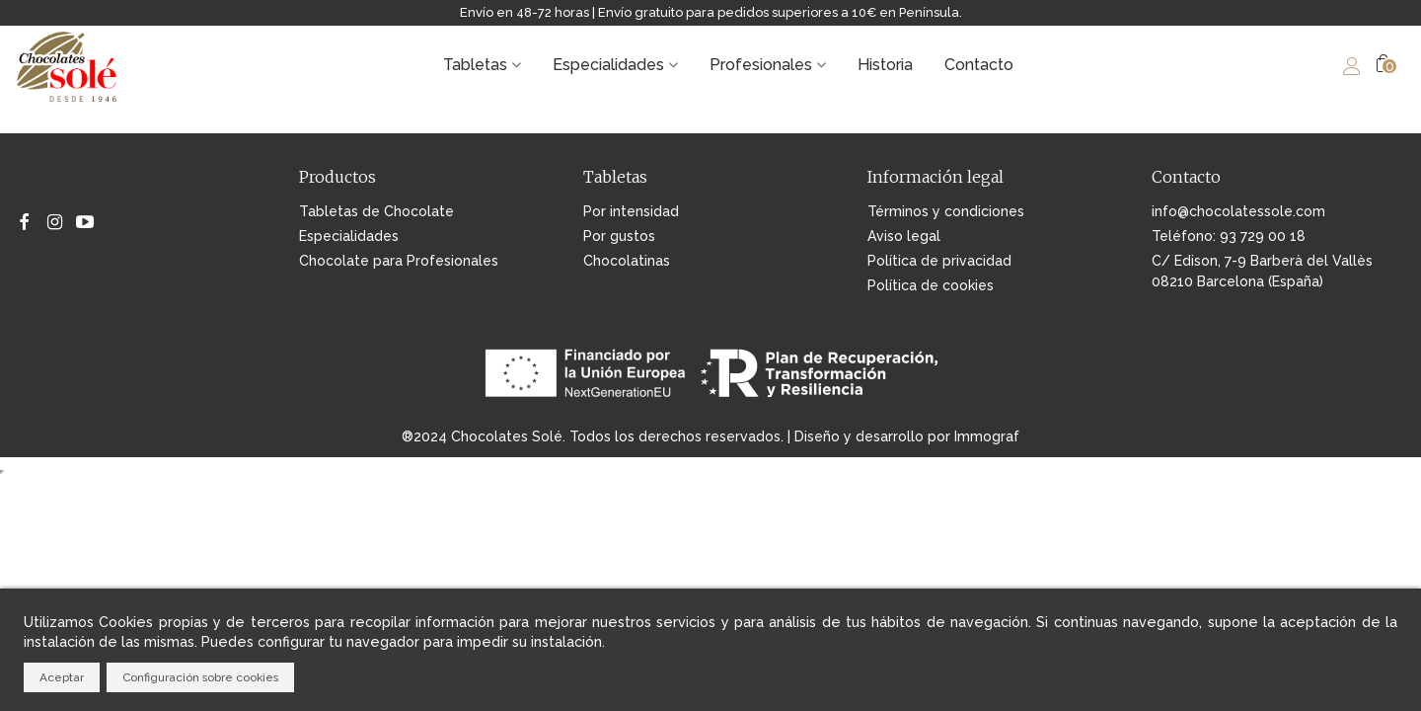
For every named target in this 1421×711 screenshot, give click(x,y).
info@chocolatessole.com (1238, 211)
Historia (885, 64)
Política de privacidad (939, 261)
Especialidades (608, 64)
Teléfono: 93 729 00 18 (1229, 236)
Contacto (978, 64)
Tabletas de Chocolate (376, 211)
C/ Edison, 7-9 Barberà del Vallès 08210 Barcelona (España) (1262, 271)
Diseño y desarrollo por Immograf (906, 436)
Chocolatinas (626, 261)
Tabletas (475, 64)
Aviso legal (903, 236)
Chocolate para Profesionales (398, 261)
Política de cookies (930, 285)
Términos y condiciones (945, 211)
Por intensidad (631, 211)
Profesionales (761, 64)
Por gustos (619, 236)
